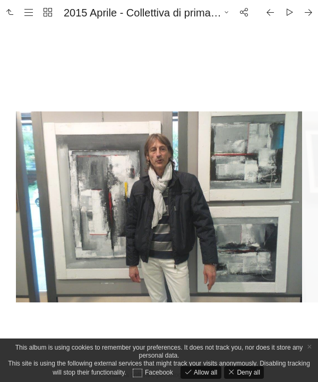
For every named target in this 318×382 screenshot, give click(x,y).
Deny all (247, 372)
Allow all (204, 372)
